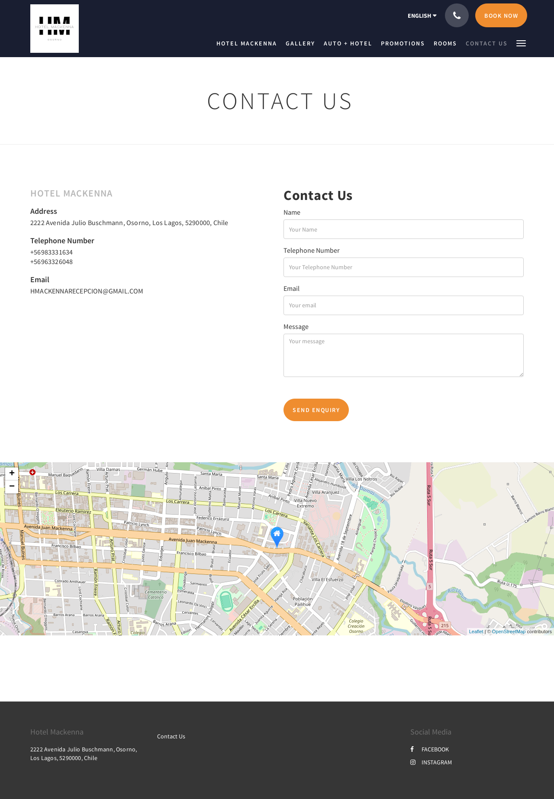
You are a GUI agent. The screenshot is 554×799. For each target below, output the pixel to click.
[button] (521, 42)
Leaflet (476, 631)
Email (291, 288)
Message (296, 326)
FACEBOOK (429, 749)
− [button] (12, 486)
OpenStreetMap (509, 631)
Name (291, 212)
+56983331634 (51, 252)
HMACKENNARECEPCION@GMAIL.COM (87, 291)
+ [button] (12, 473)
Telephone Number (311, 250)
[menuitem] (248, 43)
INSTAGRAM (431, 762)
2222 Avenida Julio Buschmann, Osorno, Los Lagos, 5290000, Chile (129, 222)
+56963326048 (51, 261)
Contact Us (171, 736)
